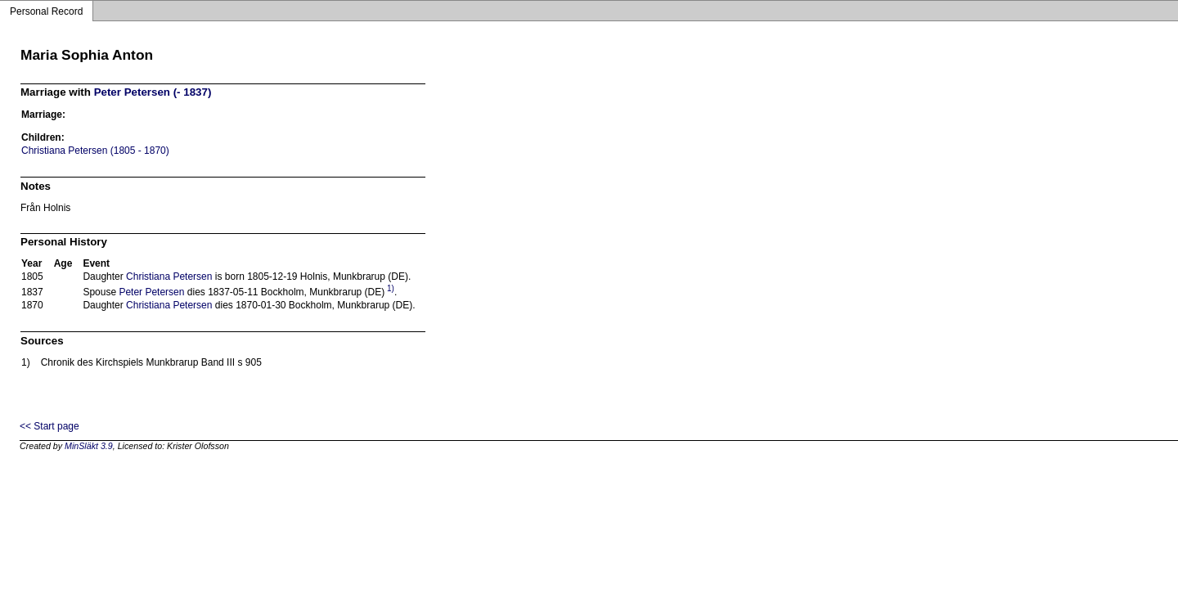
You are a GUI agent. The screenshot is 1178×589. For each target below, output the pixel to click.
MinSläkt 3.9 (89, 446)
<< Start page (49, 426)
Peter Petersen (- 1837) (153, 92)
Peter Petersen (151, 292)
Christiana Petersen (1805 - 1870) (95, 150)
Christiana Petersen (169, 276)
